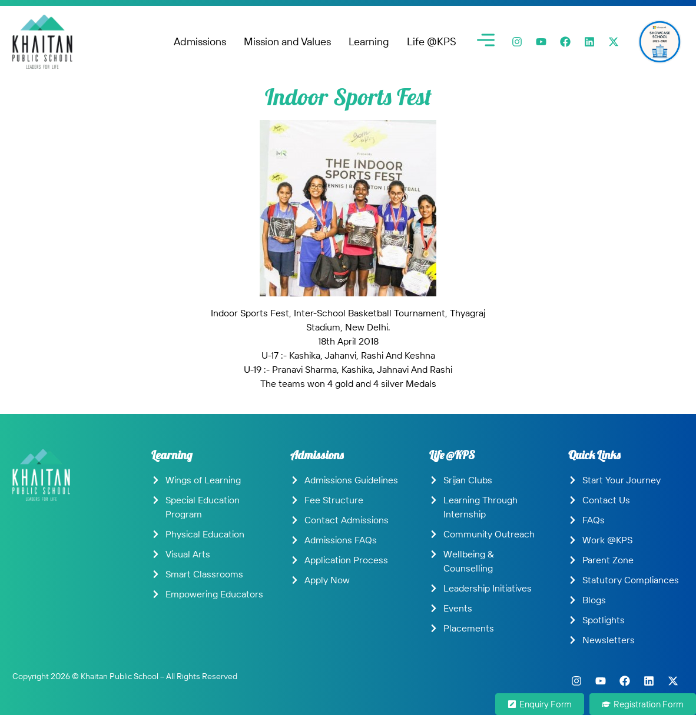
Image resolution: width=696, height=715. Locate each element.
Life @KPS (431, 41)
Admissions (200, 41)
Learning (369, 41)
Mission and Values (287, 41)
